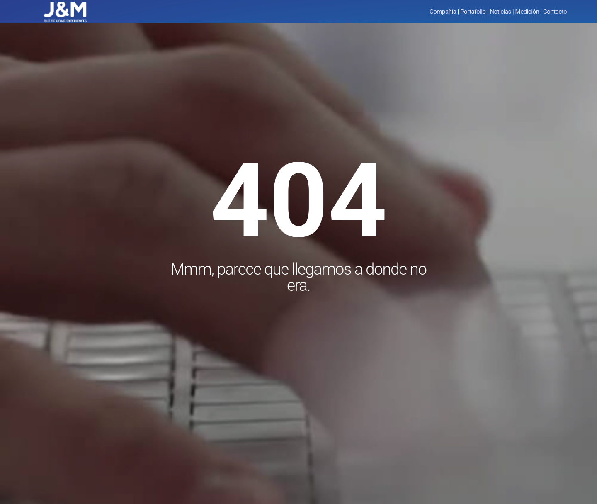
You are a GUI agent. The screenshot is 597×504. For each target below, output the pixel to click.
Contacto (555, 11)
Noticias (500, 11)
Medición (527, 11)
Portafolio (472, 11)
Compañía (443, 11)
